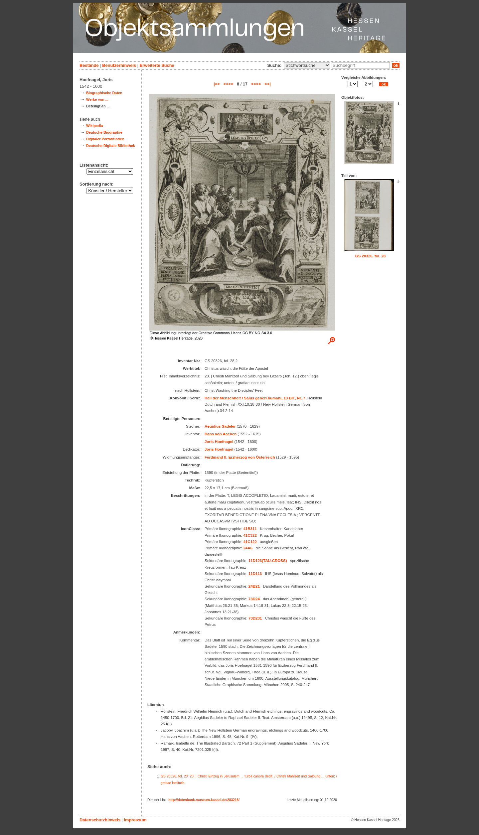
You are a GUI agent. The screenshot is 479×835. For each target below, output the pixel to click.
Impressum (135, 819)
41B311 (249, 529)
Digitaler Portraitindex (105, 139)
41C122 (249, 542)
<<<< (228, 83)
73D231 (255, 618)
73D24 (254, 599)
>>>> (256, 83)
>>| (267, 83)
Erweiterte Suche (157, 65)
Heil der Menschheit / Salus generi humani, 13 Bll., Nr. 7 (255, 398)
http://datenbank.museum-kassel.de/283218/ (204, 800)
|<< (217, 83)
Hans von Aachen (221, 434)
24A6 (247, 548)
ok (395, 65)
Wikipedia (94, 126)
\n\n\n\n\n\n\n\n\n (307, 65)
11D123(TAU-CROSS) (267, 561)
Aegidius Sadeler (220, 426)
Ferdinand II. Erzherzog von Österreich (240, 457)
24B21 (254, 586)
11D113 (255, 574)
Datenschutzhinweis (100, 819)
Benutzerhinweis (119, 65)
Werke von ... (97, 99)
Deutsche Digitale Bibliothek (110, 146)
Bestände (89, 65)
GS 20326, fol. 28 (370, 256)
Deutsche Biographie (104, 132)
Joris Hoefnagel (219, 442)
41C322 (249, 535)
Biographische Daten (104, 93)
